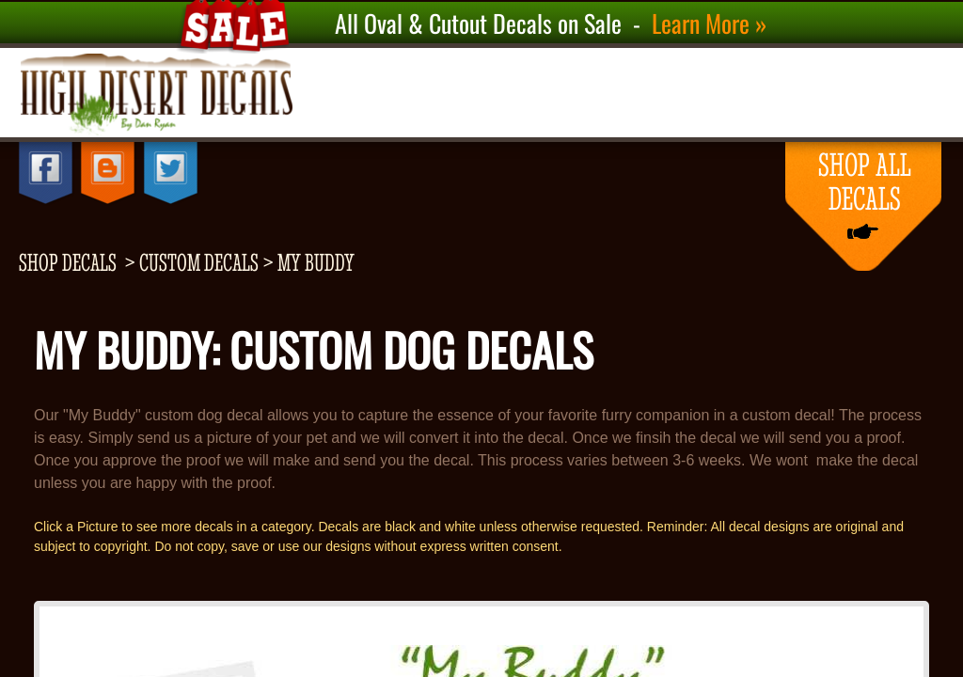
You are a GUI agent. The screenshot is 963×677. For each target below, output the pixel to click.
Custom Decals (199, 262)
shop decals (68, 262)
